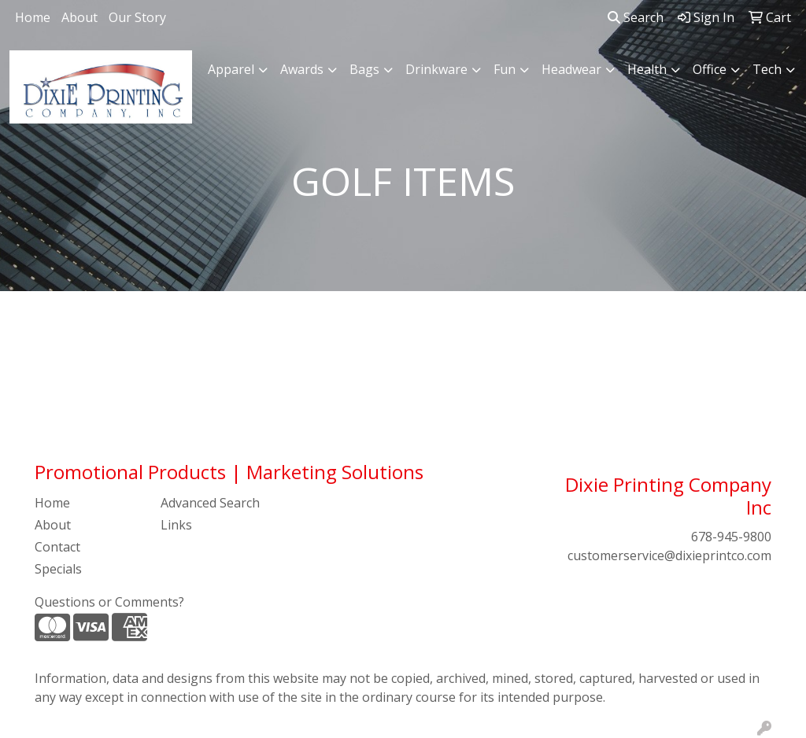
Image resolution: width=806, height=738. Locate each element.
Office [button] (710, 69)
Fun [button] (505, 69)
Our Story (137, 17)
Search (636, 17)
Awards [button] (302, 69)
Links (176, 524)
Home (32, 17)
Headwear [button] (571, 69)
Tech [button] (767, 69)
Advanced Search (210, 502)
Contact (57, 546)
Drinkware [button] (436, 69)
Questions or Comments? (109, 602)
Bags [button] (364, 69)
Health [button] (647, 69)
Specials (58, 568)
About (79, 17)
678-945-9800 (731, 536)
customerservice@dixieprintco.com (669, 555)
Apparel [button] (231, 69)
